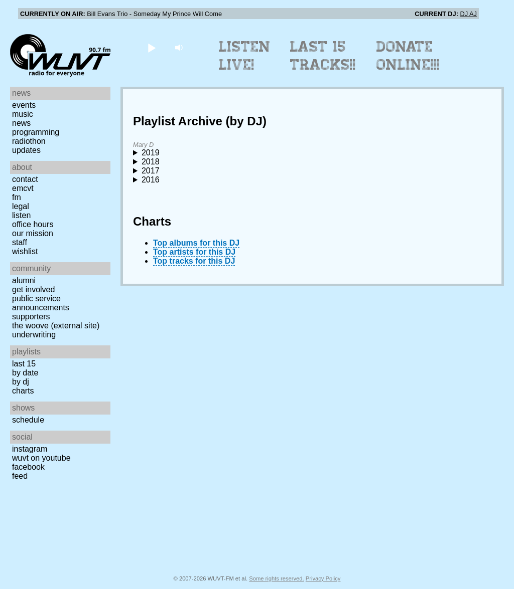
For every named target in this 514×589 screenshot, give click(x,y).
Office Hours (32, 224)
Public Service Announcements (40, 303)
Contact (25, 179)
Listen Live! (245, 56)
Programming (35, 132)
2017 (151, 170)
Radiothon (29, 141)
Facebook (28, 467)
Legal (20, 206)
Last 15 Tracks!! (323, 56)
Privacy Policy (323, 578)
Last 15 (24, 363)
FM (16, 197)
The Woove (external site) (55, 325)
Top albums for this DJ (196, 243)
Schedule (28, 420)
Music (22, 114)
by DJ (20, 381)
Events (24, 105)
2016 (151, 179)
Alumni (24, 280)
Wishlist (25, 251)
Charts (23, 390)
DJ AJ (468, 14)
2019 (151, 152)
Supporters (31, 316)
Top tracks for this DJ (194, 261)
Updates (26, 150)
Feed (20, 476)
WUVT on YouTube (41, 458)
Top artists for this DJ (194, 252)
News (21, 123)
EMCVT (23, 188)
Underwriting (34, 334)
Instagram (29, 449)
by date (25, 372)
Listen (21, 215)
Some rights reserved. (276, 578)
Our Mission (32, 233)
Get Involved (33, 289)
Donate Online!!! (408, 56)
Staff (19, 242)
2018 (151, 161)
